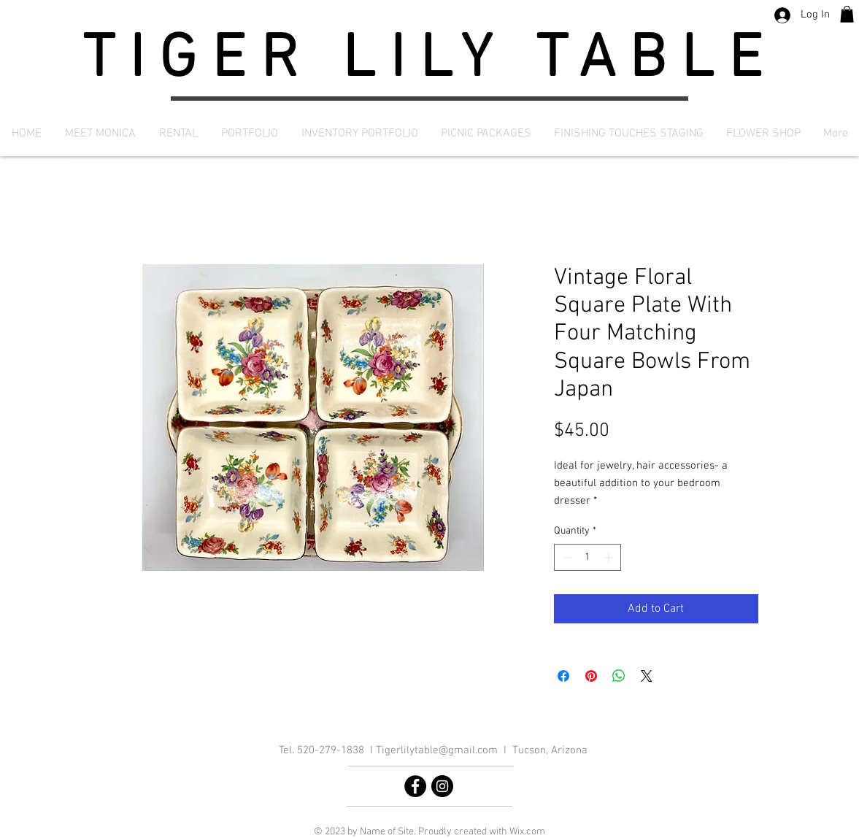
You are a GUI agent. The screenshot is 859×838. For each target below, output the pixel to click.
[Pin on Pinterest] (591, 676)
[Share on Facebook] (563, 676)
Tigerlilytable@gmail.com (437, 750)
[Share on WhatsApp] (619, 676)
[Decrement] (565, 557)
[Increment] (610, 557)
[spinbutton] (587, 557)
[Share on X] (646, 676)
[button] (847, 14)
